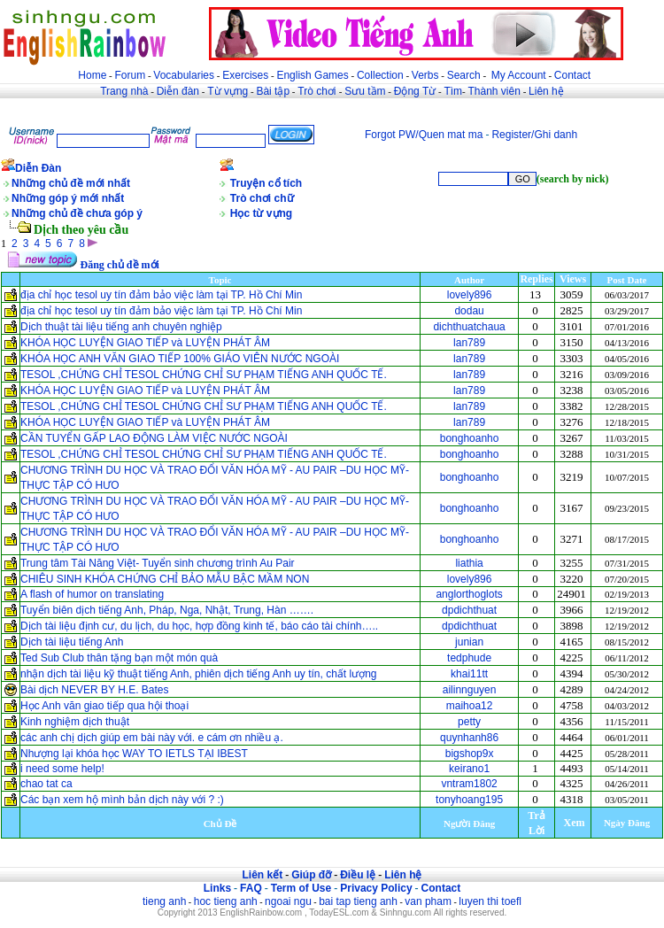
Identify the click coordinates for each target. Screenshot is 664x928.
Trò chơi (318, 91)
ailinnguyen (470, 690)
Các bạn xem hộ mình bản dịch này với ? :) (122, 799)
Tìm (453, 91)
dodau (468, 311)
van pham (428, 901)
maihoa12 (469, 706)
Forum (129, 75)
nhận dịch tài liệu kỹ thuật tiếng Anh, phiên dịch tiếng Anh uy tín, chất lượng (198, 674)
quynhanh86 (469, 737)
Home (92, 75)
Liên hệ (546, 91)
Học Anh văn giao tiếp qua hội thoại (105, 706)
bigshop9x (469, 753)
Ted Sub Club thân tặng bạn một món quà (119, 658)
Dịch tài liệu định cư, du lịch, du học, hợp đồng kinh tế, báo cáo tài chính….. (199, 626)
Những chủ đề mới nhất (71, 183)
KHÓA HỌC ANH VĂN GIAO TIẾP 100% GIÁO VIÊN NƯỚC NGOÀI (179, 358)
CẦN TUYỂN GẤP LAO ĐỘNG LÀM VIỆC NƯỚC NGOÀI (154, 438)
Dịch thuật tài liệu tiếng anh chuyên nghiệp (121, 327)
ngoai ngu (288, 901)
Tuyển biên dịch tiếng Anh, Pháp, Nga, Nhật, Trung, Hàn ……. (166, 610)
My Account (518, 75)
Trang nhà (124, 91)
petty (469, 721)
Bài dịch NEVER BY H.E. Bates (94, 690)
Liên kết (262, 875)
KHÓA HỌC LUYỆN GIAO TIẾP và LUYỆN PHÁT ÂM (145, 342)
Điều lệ (357, 875)
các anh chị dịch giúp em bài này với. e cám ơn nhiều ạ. (151, 737)
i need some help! (62, 768)
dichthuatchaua (469, 327)
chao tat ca (46, 783)
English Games (312, 75)
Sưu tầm (364, 91)
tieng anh (164, 901)
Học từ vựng (261, 213)
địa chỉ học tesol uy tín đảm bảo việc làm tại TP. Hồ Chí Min (161, 295)
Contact (572, 75)
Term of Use (301, 888)
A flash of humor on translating (92, 594)
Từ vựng (227, 91)
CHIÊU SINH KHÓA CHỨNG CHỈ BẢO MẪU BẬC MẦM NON (164, 579)
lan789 (469, 342)
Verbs (425, 75)
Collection (380, 75)
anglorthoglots (469, 594)
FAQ (251, 888)
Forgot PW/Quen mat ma (424, 134)
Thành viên (494, 91)
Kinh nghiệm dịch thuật (74, 721)
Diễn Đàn (38, 168)
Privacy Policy (376, 888)
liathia (469, 563)
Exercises (245, 75)
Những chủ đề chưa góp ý (77, 213)
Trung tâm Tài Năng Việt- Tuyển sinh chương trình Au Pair (157, 563)
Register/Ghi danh (534, 134)
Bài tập (273, 91)
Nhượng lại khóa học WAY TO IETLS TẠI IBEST (134, 753)
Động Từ (415, 91)
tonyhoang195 (469, 799)
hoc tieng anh (226, 901)
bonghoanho (469, 438)
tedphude (469, 658)
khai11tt (469, 674)
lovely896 (469, 295)
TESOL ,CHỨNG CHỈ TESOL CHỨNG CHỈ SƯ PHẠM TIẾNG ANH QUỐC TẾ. (203, 374)
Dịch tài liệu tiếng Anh (71, 642)
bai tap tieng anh (358, 901)
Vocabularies (183, 75)
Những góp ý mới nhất (68, 198)
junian (469, 642)
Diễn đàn (178, 91)
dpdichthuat (469, 610)
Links (217, 888)
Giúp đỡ (311, 875)
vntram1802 (469, 783)
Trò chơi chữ (262, 198)
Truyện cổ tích (266, 183)
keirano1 (469, 768)
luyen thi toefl (490, 901)
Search (464, 75)
